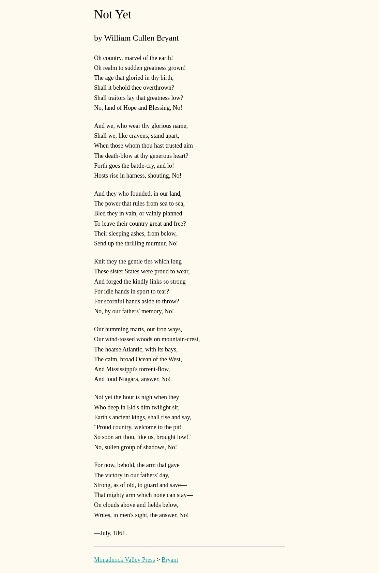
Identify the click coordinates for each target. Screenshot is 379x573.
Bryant (170, 559)
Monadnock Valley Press (124, 559)
